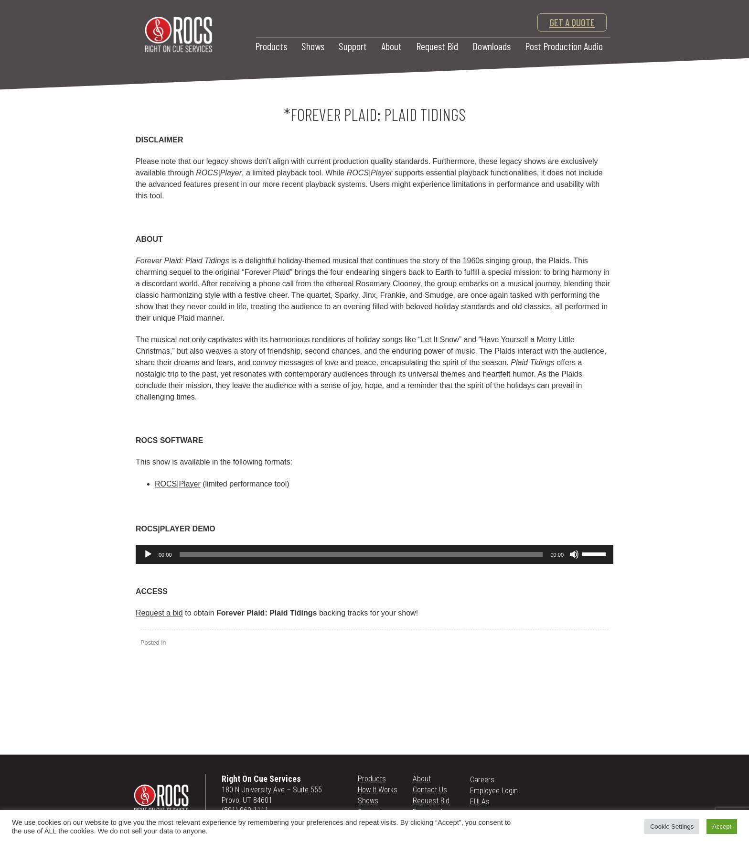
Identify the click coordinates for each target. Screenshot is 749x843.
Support (353, 46)
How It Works (377, 789)
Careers (482, 779)
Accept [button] (721, 826)
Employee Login (494, 790)
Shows (312, 46)
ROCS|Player (178, 484)
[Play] (148, 554)
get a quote (572, 22)
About (391, 46)
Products (271, 46)
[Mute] (574, 554)
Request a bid (159, 613)
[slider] (361, 554)
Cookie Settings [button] (672, 826)
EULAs (480, 801)
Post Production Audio (564, 46)
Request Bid (437, 46)
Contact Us (430, 789)
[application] (374, 554)
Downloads (491, 46)
